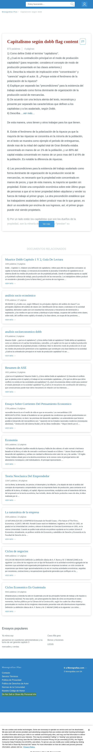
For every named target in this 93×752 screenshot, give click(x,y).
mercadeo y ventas (10, 647)
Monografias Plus (10, 12)
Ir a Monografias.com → (75, 668)
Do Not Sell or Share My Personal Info (19, 694)
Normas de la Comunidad (13, 687)
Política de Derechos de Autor (15, 683)
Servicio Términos (10, 676)
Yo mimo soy (7, 636)
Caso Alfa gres (54, 636)
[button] (83, 42)
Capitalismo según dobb (31, 12)
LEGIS (51, 644)
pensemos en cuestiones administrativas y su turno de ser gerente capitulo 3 (22, 641)
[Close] (89, 734)
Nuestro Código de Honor (13, 691)
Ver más (46, 224)
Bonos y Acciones (55, 640)
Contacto (6, 673)
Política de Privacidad (11, 680)
